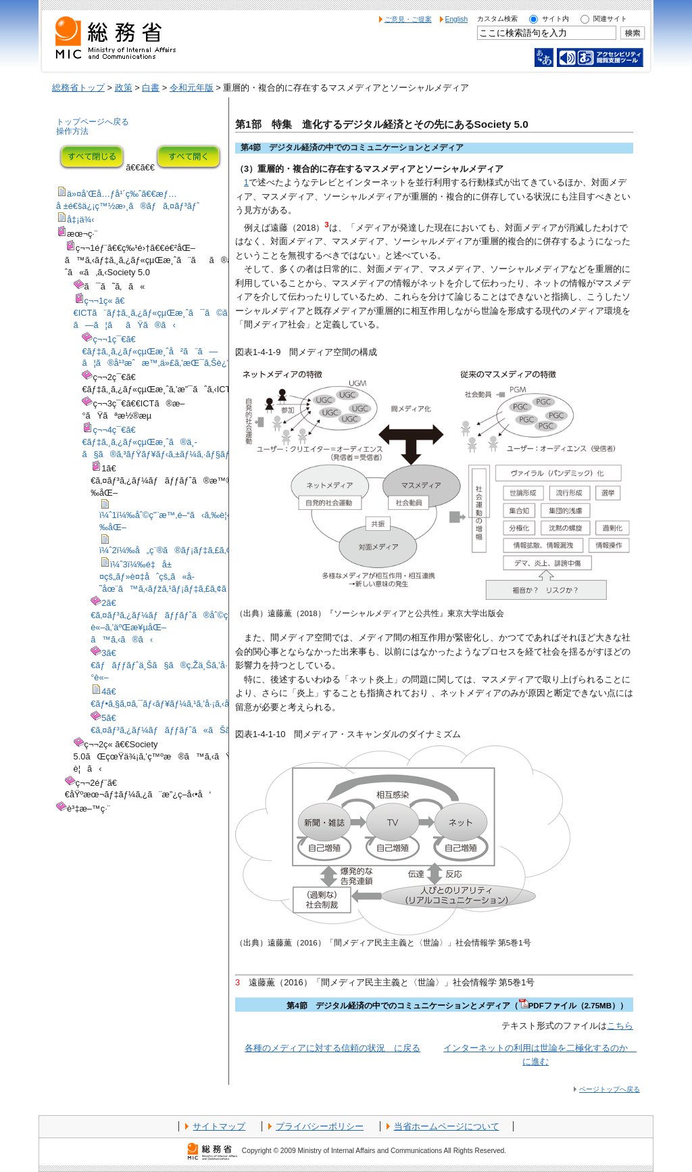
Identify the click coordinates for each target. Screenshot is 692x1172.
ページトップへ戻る (609, 1089)
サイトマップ (219, 1126)
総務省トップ (78, 88)
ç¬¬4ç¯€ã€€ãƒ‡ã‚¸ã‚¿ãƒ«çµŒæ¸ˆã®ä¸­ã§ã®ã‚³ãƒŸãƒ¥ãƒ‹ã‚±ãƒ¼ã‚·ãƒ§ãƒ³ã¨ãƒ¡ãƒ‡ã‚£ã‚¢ (189, 442)
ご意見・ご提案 (408, 19)
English (456, 19)
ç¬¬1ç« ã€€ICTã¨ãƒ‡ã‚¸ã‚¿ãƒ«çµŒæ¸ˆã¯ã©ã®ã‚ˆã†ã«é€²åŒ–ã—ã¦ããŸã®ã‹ (194, 313)
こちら (620, 1026)
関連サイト (610, 18)
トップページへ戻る (92, 122)
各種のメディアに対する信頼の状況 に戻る (332, 1048)
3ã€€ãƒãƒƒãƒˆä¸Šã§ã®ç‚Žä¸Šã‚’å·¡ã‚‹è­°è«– (169, 665)
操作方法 (72, 131)
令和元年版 (192, 88)
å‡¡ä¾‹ (81, 219)
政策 (123, 88)
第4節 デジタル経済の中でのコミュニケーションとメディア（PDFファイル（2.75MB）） (457, 1006)
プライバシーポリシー (320, 1126)
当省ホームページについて (446, 1126)
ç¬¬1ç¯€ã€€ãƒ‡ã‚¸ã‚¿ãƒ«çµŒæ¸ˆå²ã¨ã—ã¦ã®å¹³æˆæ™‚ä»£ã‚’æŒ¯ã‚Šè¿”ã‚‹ (160, 351)
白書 (150, 88)
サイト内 (555, 18)
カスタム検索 (497, 18)
